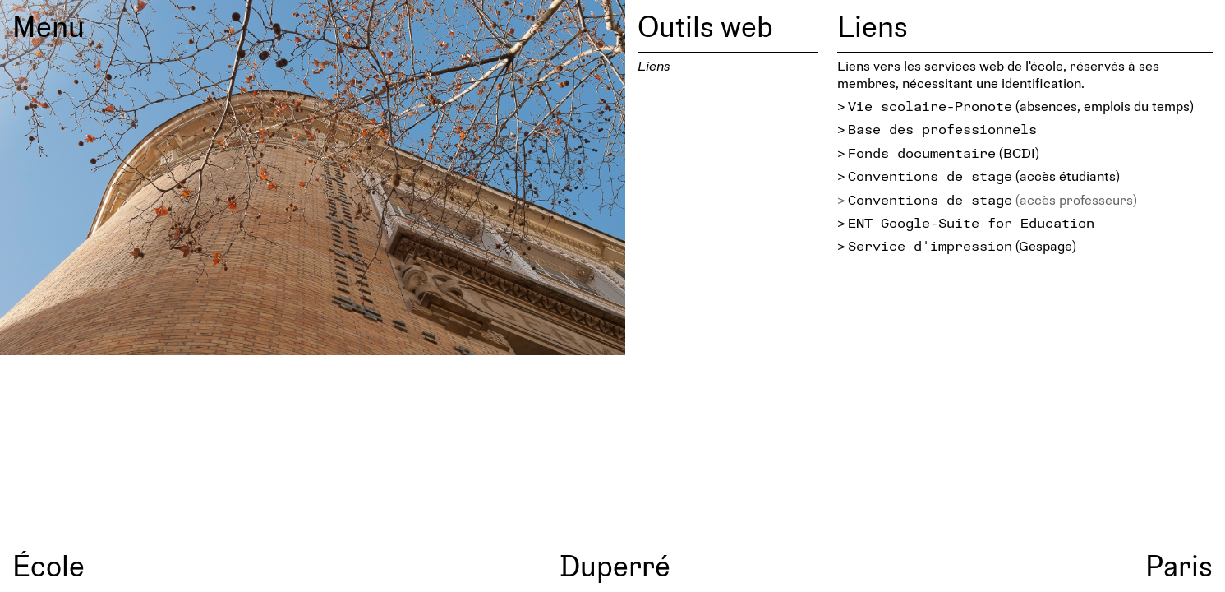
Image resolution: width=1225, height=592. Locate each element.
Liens (654, 65)
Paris (1179, 565)
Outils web (705, 25)
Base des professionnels (942, 128)
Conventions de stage (930, 175)
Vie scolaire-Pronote (930, 105)
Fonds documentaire (922, 152)
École (48, 565)
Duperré (615, 565)
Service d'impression (930, 245)
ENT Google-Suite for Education (971, 222)
